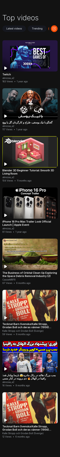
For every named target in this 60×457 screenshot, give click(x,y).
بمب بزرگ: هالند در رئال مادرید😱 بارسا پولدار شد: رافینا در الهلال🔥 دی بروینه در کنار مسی (29, 377)
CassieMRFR (9, 279)
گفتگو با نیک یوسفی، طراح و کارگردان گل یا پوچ (27, 122)
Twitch (6, 74)
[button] (54, 28)
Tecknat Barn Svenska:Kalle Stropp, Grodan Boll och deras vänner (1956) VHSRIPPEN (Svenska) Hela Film (25, 327)
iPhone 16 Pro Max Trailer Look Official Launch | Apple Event (26, 223)
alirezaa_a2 (8, 78)
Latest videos (14, 28)
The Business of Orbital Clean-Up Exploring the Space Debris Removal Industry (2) (29, 274)
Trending (37, 28)
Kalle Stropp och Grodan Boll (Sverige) (23, 330)
